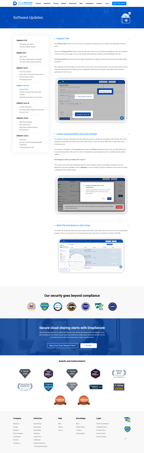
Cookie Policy (100, 433)
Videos (60, 426)
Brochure (16, 430)
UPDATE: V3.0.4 (22, 136)
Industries (47, 3)
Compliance (89, 3)
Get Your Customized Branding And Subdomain (30, 143)
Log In (107, 3)
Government (37, 423)
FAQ (59, 423)
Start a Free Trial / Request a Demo (63, 345)
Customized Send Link (26, 147)
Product (38, 3)
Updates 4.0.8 (22, 40)
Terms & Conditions (102, 423)
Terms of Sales (101, 436)
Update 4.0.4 (21, 53)
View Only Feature (25, 72)
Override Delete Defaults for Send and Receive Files (31, 111)
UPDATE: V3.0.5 (22, 118)
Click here (83, 167)
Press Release (18, 433)
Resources (72, 3)
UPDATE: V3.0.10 (23, 103)
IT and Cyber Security (40, 446)
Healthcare (37, 439)
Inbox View (23, 56)
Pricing (55, 3)
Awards (63, 3)
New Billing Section (25, 79)
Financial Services (39, 443)
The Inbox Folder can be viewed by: (30, 59)
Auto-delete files (24, 125)
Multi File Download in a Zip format (30, 97)
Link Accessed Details (26, 44)
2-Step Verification (25, 107)
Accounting (37, 426)
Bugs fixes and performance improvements (28, 128)
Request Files (23, 89)
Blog (77, 423)
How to (60, 430)
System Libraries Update (27, 47)
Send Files (22, 139)
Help (80, 3)
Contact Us (16, 443)
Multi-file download (25, 122)
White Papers (80, 426)
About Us (16, 423)
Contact (99, 3)
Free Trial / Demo (119, 3)
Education (37, 433)
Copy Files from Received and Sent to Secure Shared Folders (31, 76)
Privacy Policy (101, 430)
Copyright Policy (101, 426)
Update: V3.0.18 (23, 85)
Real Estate (37, 430)
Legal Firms (37, 436)
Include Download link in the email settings (30, 93)
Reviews (16, 439)
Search (130, 3)
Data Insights (80, 433)
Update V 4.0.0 (22, 68)
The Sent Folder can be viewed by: (30, 62)
